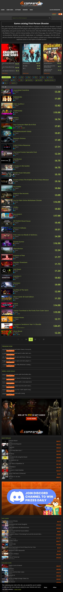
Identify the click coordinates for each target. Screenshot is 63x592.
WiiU (13, 80)
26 (35, 339)
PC (14, 77)
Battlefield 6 (26, 63)
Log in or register (55, 9)
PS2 (42, 77)
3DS (20, 80)
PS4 (28, 77)
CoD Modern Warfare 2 (8, 70)
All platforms (6, 77)
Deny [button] (45, 587)
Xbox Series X (49, 80)
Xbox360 (39, 80)
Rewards (25, 9)
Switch (5, 80)
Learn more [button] (17, 589)
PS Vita (49, 77)
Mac (5, 83)
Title (4, 87)
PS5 (21, 77)
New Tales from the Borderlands (49, 66)
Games (3, 9)
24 (26, 339)
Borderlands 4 (48, 63)
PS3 (35, 77)
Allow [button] (54, 587)
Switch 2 (13, 83)
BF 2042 (25, 65)
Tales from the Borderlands (48, 70)
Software (18, 9)
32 (43, 339)
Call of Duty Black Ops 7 (8, 64)
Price (58, 87)
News (31, 9)
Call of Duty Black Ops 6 (8, 67)
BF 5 (24, 68)
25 (31, 339)
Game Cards (10, 9)
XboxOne (29, 80)
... (21, 339)
